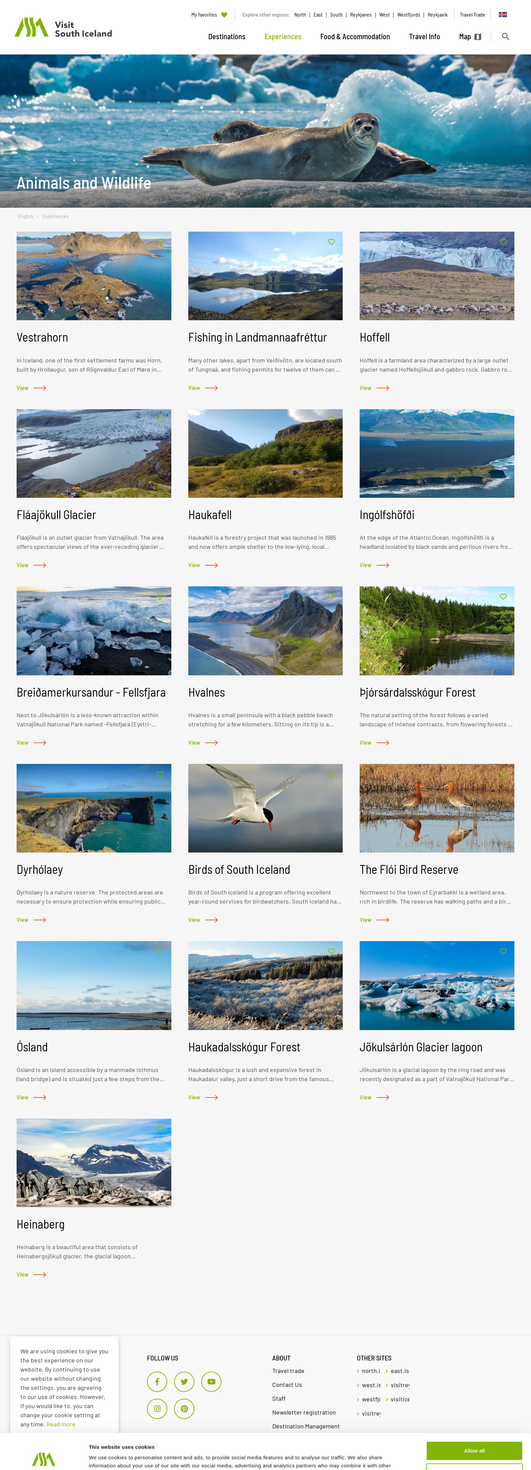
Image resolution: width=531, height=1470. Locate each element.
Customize (475, 1437)
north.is (371, 1370)
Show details (104, 1457)
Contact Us (287, 1384)
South (336, 14)
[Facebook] (157, 1382)
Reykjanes (361, 14)
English (26, 216)
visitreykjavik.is (400, 1385)
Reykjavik (438, 14)
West (384, 14)
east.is (400, 1370)
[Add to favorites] (160, 242)
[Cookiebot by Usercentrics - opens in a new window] (43, 1457)
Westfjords (408, 14)
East (318, 14)
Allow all (474, 1415)
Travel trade (288, 1370)
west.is (371, 1385)
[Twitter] (184, 1382)
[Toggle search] (505, 36)
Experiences (55, 216)
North (300, 14)
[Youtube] (211, 1382)
